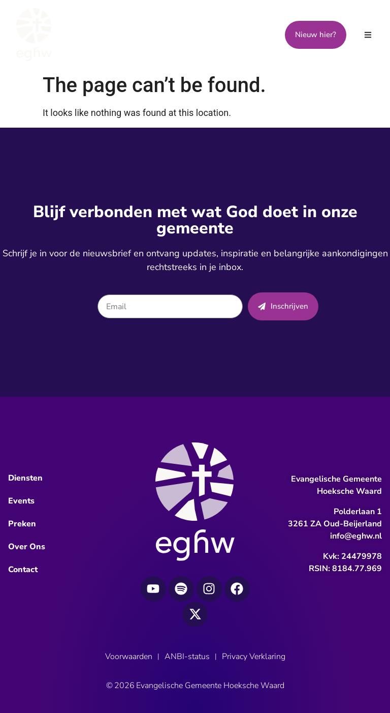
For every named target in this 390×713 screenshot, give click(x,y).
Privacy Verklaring (253, 656)
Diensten (25, 478)
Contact (23, 570)
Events (21, 501)
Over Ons (26, 547)
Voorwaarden (128, 656)
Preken (22, 524)
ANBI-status (187, 656)
